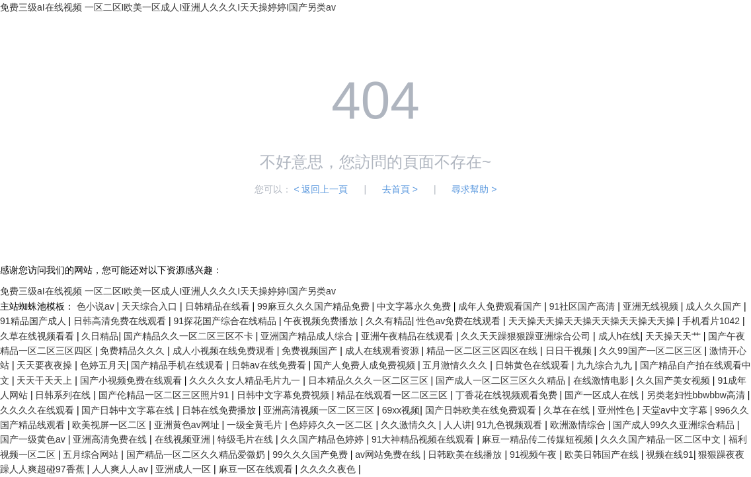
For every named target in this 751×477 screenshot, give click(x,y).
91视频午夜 (534, 454)
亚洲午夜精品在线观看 (408, 336)
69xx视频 (401, 410)
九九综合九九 (605, 365)
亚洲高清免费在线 (111, 439)
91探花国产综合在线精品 (225, 321)
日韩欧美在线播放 (466, 454)
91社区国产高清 (583, 306)
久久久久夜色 (329, 469)
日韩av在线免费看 (270, 365)
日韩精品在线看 (219, 306)
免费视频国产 (311, 350)
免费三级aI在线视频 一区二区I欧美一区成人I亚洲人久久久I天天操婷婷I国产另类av (168, 7)
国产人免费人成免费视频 (365, 365)
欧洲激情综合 (579, 424)
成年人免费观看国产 (501, 306)
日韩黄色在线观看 (533, 365)
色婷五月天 (103, 365)
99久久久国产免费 (311, 454)
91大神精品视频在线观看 (424, 439)
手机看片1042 (712, 321)
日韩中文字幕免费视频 (284, 395)
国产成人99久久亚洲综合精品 (674, 424)
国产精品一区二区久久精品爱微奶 (197, 454)
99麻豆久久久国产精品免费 (314, 306)
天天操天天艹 (674, 336)
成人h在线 (619, 336)
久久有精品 (389, 321)
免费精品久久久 (133, 350)
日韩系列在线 (64, 395)
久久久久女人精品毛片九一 (246, 380)
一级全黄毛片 (256, 424)
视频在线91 (669, 454)
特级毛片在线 (246, 439)
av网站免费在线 (389, 454)
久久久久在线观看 (38, 410)
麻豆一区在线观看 (257, 469)
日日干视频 (569, 350)
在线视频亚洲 (184, 439)
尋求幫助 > (474, 189)
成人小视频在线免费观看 (225, 350)
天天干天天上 (46, 380)
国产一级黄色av (34, 439)
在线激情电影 (602, 380)
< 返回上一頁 (321, 189)
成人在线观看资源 (383, 350)
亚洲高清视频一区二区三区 (320, 410)
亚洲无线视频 (652, 306)
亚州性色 (617, 410)
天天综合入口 (151, 306)
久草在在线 (567, 410)
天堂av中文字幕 (676, 410)
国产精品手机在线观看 (178, 365)
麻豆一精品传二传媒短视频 (539, 439)
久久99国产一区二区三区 (651, 350)
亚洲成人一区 (184, 469)
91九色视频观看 (511, 424)
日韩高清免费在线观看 (121, 321)
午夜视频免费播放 (322, 321)
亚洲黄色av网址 (188, 424)
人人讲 (457, 424)
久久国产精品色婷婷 (323, 439)
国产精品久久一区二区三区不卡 (190, 336)
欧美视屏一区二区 (110, 424)
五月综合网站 (92, 454)
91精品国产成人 (34, 321)
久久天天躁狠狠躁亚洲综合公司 (527, 336)
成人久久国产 (715, 306)
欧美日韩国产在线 (603, 454)
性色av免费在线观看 (459, 321)
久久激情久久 (410, 424)
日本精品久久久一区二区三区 (369, 380)
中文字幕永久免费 (415, 306)
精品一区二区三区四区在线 (483, 350)
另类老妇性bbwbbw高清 (697, 395)
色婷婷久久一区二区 (333, 424)
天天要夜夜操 (46, 365)
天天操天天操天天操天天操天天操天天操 (593, 321)
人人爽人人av (121, 469)
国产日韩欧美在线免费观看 (482, 410)
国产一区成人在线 (603, 395)
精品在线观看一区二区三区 (393, 395)
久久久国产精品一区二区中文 (661, 439)
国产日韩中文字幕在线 (129, 410)
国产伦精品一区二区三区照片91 (165, 395)
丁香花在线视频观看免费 (507, 395)
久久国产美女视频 (674, 380)
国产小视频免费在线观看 (132, 380)
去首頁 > (400, 189)
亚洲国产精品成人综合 (308, 336)
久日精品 (99, 336)
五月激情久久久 (456, 365)
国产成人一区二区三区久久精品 (502, 380)
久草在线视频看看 (38, 336)
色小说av (97, 306)
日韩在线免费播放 (220, 410)
